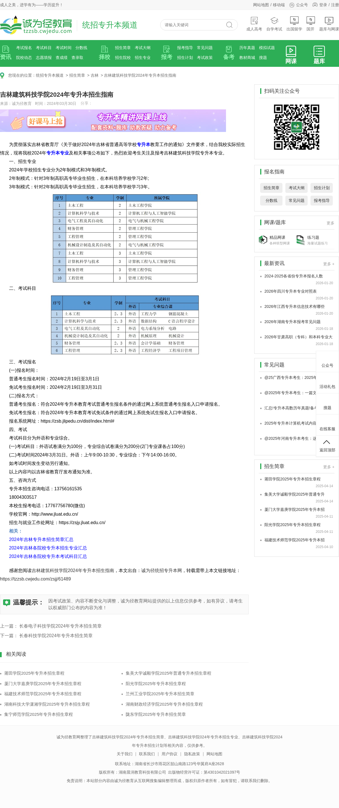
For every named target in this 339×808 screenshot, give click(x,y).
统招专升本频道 (50, 75)
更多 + (328, 264)
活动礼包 (327, 382)
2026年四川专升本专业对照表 (290, 291)
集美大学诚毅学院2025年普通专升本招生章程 (168, 673)
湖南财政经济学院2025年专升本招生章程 (164, 704)
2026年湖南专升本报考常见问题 (292, 321)
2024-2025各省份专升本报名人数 (293, 276)
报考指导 (185, 47)
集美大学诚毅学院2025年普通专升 (294, 494)
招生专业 (143, 57)
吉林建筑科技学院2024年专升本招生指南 (140, 75)
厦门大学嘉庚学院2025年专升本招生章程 (42, 683)
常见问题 (205, 47)
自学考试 (274, 23)
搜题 (263, 57)
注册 (335, 5)
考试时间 (63, 47)
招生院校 (123, 57)
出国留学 (294, 23)
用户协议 (169, 754)
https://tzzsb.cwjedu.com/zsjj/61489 (35, 579)
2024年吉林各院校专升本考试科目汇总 (48, 556)
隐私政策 (192, 754)
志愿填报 (44, 57)
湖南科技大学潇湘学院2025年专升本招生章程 (47, 704)
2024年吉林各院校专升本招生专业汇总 (48, 548)
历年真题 (247, 47)
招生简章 (123, 47)
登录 (323, 5)
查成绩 (62, 57)
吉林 (95, 75)
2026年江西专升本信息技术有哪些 (294, 306)
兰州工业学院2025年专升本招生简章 (160, 693)
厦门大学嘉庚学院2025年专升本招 (294, 509)
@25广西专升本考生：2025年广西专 (296, 377)
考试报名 (24, 47)
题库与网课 (329, 23)
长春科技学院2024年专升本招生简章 (56, 635)
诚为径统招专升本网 (161, 570)
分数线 (81, 47)
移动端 (279, 5)
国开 (311, 23)
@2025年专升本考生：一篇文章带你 (296, 392)
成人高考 (254, 23)
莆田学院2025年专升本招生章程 (34, 673)
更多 (330, 223)
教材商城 (247, 57)
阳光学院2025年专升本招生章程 (156, 683)
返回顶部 (327, 445)
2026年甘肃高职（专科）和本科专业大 (298, 337)
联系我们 (147, 754)
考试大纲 (143, 47)
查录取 (77, 57)
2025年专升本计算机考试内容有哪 (294, 423)
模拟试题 (267, 47)
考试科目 (44, 47)
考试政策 (205, 57)
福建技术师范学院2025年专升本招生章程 (42, 693)
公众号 (298, 5)
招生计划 (185, 57)
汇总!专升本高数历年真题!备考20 (293, 408)
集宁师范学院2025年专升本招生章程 (38, 714)
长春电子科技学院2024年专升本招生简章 (60, 626)
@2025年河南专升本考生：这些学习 (296, 438)
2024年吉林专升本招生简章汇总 (41, 539)
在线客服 (327, 424)
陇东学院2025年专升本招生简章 (156, 714)
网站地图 (261, 5)
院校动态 (24, 57)
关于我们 (124, 754)
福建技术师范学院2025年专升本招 (294, 540)
